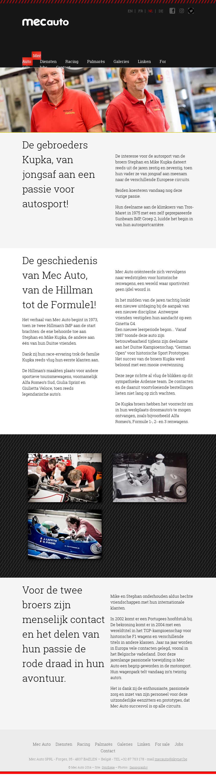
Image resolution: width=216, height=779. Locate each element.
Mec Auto (46, 55)
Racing (95, 55)
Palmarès (120, 55)
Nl (150, 11)
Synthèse (108, 767)
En (130, 11)
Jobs (102, 61)
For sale (162, 744)
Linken (168, 55)
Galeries (145, 55)
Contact (122, 61)
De (160, 11)
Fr (140, 11)
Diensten (72, 55)
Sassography (139, 767)
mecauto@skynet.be (171, 759)
